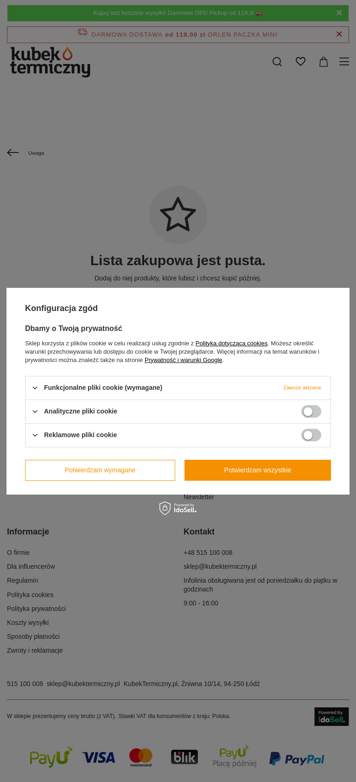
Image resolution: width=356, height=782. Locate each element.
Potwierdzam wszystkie (258, 470)
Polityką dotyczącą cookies (231, 342)
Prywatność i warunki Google (183, 359)
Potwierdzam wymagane (100, 470)
